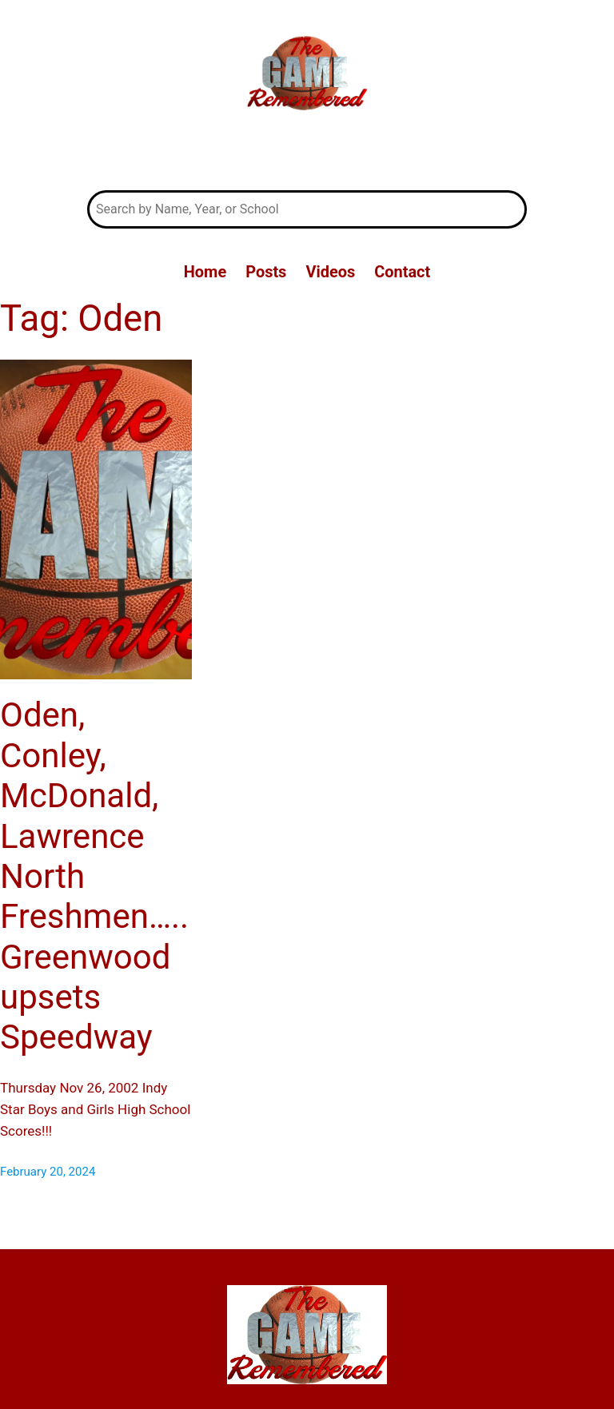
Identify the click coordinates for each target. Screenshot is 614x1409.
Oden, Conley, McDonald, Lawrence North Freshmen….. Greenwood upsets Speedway (94, 876)
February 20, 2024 (47, 1171)
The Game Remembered (307, 152)
